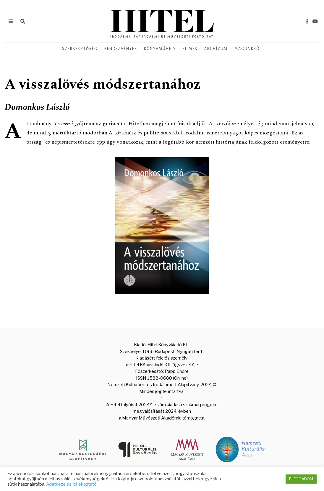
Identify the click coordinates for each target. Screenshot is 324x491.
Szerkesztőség (80, 49)
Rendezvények (120, 49)
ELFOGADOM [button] (301, 479)
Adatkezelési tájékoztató (71, 484)
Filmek (190, 49)
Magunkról (248, 49)
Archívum (216, 49)
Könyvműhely (160, 49)
